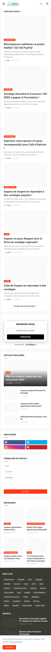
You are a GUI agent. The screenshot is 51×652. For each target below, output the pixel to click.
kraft (34, 584)
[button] (3, 4)
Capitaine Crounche (12, 597)
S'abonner (25, 337)
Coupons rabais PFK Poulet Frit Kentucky (33, 392)
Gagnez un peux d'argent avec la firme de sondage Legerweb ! (23, 240)
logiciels (15, 605)
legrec (6, 605)
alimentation (9, 580)
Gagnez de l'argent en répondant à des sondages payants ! (24, 193)
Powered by (25, 345)
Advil (41, 584)
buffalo (27, 601)
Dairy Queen (9, 593)
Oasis (26, 584)
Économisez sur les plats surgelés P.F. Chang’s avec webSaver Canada (33, 620)
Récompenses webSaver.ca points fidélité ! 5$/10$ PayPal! (24, 46)
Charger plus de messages (24, 306)
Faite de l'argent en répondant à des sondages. (25, 287)
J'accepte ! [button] (9, 647)
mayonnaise (27, 605)
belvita (6, 601)
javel (19, 593)
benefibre (16, 601)
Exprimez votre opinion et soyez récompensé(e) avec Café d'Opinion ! (25, 144)
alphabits (35, 597)
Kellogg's (38, 580)
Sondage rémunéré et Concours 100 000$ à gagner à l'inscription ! (25, 95)
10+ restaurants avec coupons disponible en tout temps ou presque (36, 558)
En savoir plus (16, 642)
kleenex (43, 588)
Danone (17, 584)
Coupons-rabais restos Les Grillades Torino (13, 557)
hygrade (33, 588)
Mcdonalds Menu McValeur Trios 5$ (33, 418)
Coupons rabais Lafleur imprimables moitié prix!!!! (31, 405)
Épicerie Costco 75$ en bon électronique (30, 633)
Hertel (25, 597)
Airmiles (7, 584)
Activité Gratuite (20, 588)
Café (30, 580)
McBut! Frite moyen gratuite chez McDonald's (37, 528)
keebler (27, 593)
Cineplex (21, 580)
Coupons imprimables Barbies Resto (12, 528)
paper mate (40, 605)
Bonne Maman (39, 593)
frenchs (7, 588)
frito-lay (36, 601)
